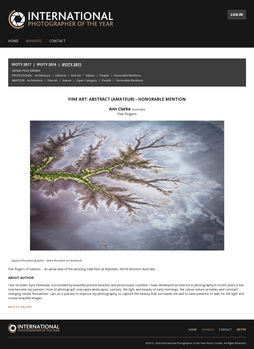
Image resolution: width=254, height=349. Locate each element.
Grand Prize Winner (26, 71)
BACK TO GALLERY (20, 307)
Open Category (86, 80)
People (104, 75)
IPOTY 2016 (46, 64)
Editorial (60, 75)
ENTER (241, 329)
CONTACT (57, 41)
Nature (90, 75)
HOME (13, 41)
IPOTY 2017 (21, 64)
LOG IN (237, 14)
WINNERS (34, 41)
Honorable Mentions (127, 75)
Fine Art (76, 75)
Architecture (42, 75)
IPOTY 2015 (71, 64)
